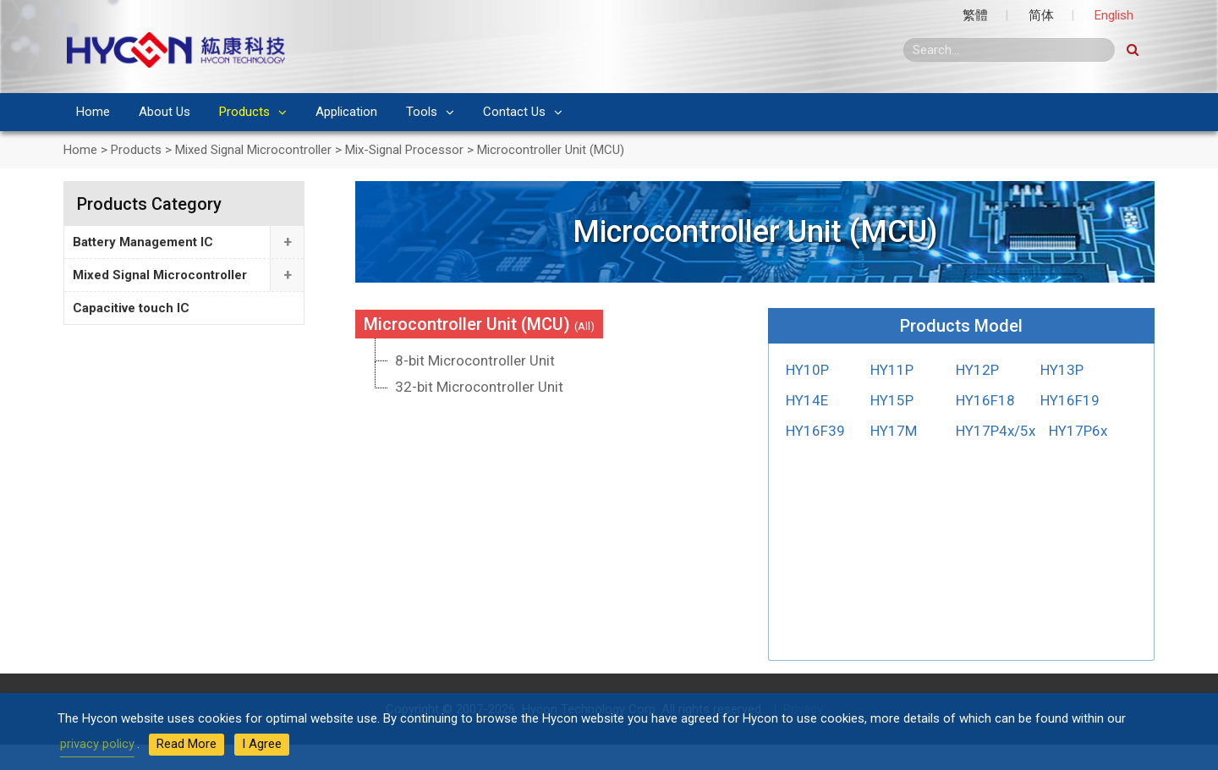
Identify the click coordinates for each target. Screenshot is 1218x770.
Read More (186, 743)
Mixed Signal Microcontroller (160, 275)
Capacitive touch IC (131, 308)
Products (244, 111)
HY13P (1062, 369)
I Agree (262, 743)
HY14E (807, 400)
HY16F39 (815, 430)
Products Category (149, 204)
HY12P (977, 369)
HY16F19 (1070, 400)
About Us (164, 111)
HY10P (807, 369)
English (1114, 15)
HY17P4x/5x (995, 430)
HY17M (893, 430)
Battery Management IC (143, 242)
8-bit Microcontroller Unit (475, 360)
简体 (1041, 15)
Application (346, 111)
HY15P (892, 400)
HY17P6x (1078, 430)
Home (93, 111)
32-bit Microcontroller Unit (479, 386)
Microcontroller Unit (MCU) (479, 324)
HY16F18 (985, 400)
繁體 (975, 15)
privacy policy (97, 743)
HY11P (892, 369)
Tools (421, 111)
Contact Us (514, 111)
